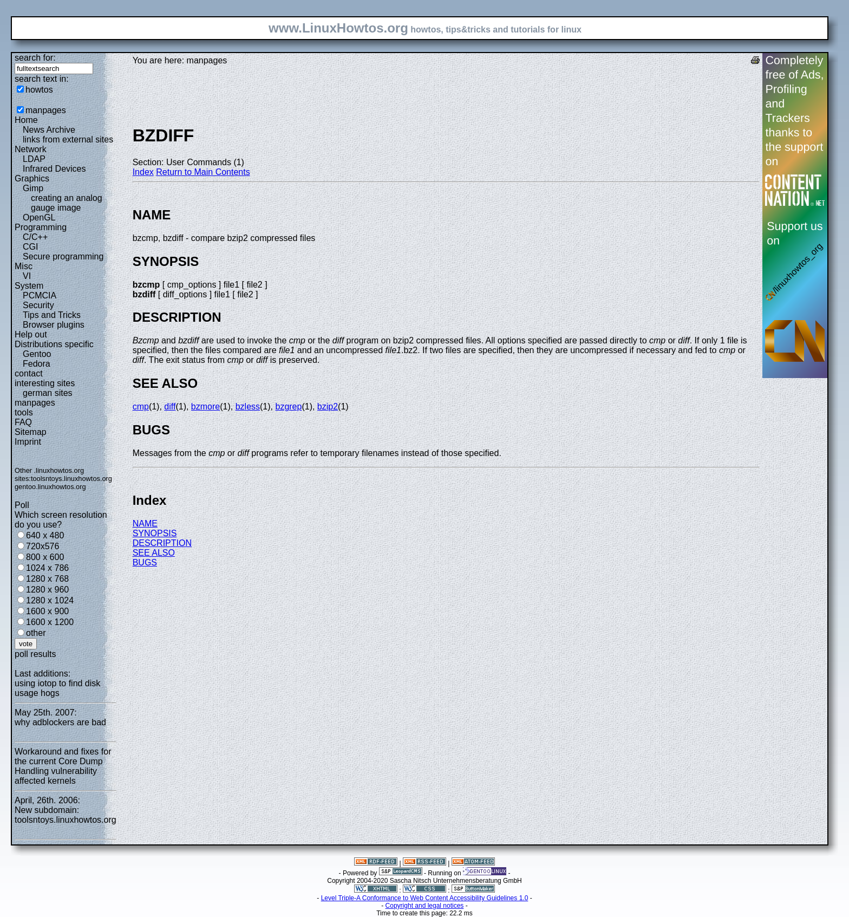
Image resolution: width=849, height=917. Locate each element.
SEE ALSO (154, 552)
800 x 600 (45, 557)
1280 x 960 (47, 589)
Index (143, 172)
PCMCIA (39, 295)
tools (24, 412)
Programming (41, 227)
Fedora (36, 363)
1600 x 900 (47, 611)
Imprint (28, 441)
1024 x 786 (47, 568)
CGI (30, 246)
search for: (35, 57)
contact (29, 373)
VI (27, 276)
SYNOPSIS (155, 533)
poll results (35, 654)
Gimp (33, 188)
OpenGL (39, 217)
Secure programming (63, 256)
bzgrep (288, 406)
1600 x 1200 (50, 622)
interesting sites (45, 383)
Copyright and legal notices (425, 905)
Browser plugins (53, 324)
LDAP (34, 159)
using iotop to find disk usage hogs (57, 688)
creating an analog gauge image (66, 202)
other (35, 633)
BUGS (145, 562)
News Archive (49, 129)
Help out (31, 334)
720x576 (42, 546)
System (29, 285)
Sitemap (31, 432)
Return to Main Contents (203, 172)
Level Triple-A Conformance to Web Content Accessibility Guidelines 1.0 (424, 898)
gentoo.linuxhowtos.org (50, 487)
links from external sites (68, 139)
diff (169, 406)
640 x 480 (45, 535)
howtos (39, 89)
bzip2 (327, 406)
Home (26, 120)
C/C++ (35, 237)
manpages (45, 110)
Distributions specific (54, 344)
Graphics (32, 178)
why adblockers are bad (60, 722)
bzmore (205, 406)
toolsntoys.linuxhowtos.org (71, 478)
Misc (23, 266)
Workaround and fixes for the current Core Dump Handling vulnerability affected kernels (63, 766)
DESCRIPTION (162, 543)
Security (38, 305)
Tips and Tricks (52, 315)
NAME (145, 523)
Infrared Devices (54, 168)
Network (31, 149)
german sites (48, 393)
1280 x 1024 (50, 600)
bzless (248, 406)
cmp (141, 406)
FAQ (23, 422)
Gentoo (37, 354)
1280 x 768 (47, 578)
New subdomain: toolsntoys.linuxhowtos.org (65, 814)
